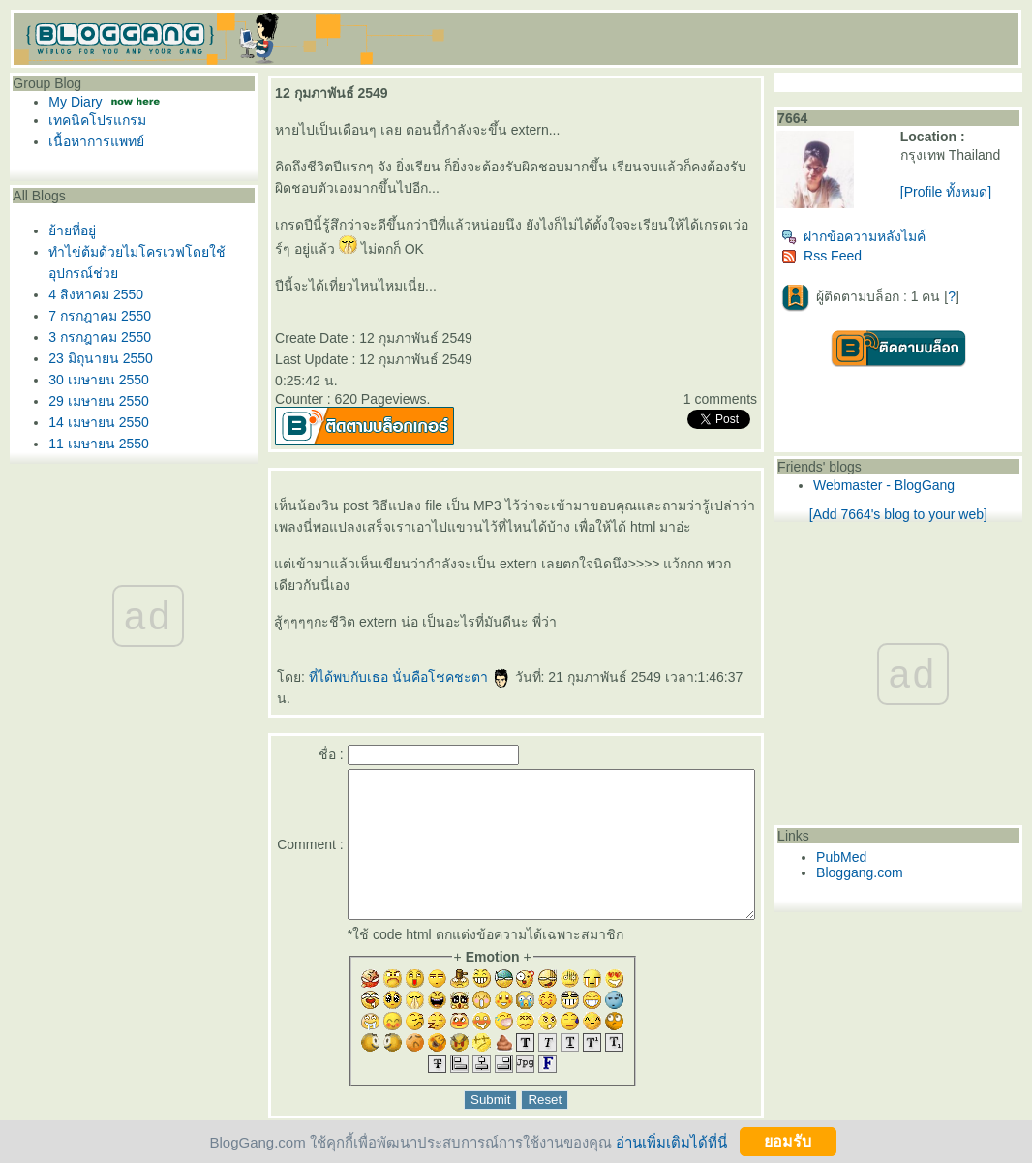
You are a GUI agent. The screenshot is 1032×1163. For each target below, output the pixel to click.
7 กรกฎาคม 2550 (99, 315)
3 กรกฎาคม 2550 (99, 337)
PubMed (876, 857)
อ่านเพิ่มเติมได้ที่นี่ (671, 1141)
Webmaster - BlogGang (918, 485)
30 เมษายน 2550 (98, 379)
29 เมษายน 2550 (98, 401)
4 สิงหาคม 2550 (95, 294)
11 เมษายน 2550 (98, 443)
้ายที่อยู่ (72, 230)
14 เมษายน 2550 (98, 422)
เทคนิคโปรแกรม (97, 120)
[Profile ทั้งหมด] (966, 191)
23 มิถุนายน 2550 (100, 358)
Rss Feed (856, 255)
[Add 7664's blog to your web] (916, 514)
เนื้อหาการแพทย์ (96, 141)
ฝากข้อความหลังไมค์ (888, 236)
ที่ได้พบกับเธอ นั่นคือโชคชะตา (404, 677)
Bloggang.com (894, 872)
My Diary (75, 101)
